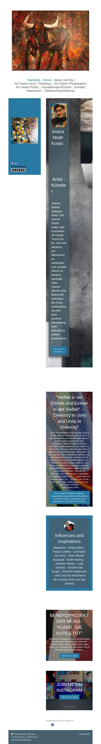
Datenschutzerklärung (21, 740)
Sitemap (31, 734)
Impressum (32, 737)
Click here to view (69, 656)
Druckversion (19, 734)
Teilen (15, 163)
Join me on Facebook (58, 350)
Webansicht (84, 734)
